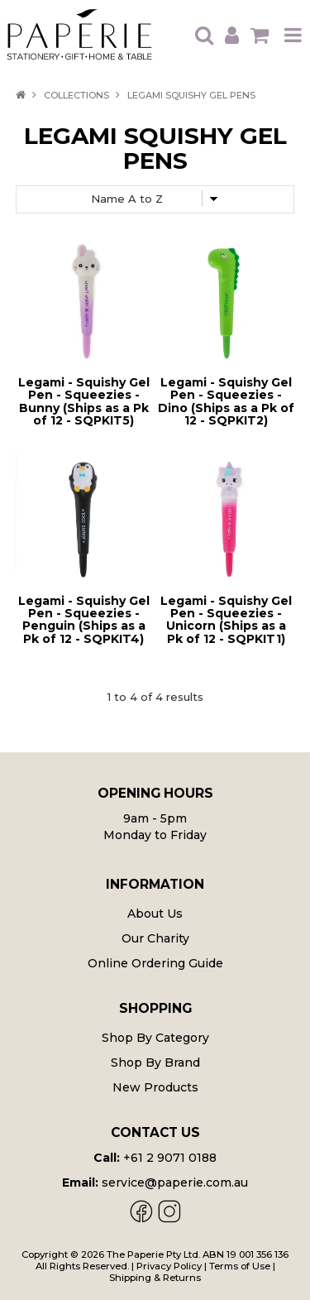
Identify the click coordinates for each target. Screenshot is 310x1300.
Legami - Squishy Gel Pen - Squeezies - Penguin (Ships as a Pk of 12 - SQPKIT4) (84, 619)
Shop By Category (155, 1037)
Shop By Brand (155, 1062)
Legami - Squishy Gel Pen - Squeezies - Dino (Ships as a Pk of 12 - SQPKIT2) (226, 401)
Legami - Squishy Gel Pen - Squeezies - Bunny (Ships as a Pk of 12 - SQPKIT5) (84, 401)
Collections (76, 95)
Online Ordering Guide (155, 963)
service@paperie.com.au (175, 1182)
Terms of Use (239, 1266)
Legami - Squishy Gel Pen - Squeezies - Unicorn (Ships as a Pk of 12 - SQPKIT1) (226, 619)
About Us (155, 913)
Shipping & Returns (155, 1277)
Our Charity (155, 938)
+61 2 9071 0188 (170, 1157)
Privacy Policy (169, 1266)
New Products (155, 1087)
